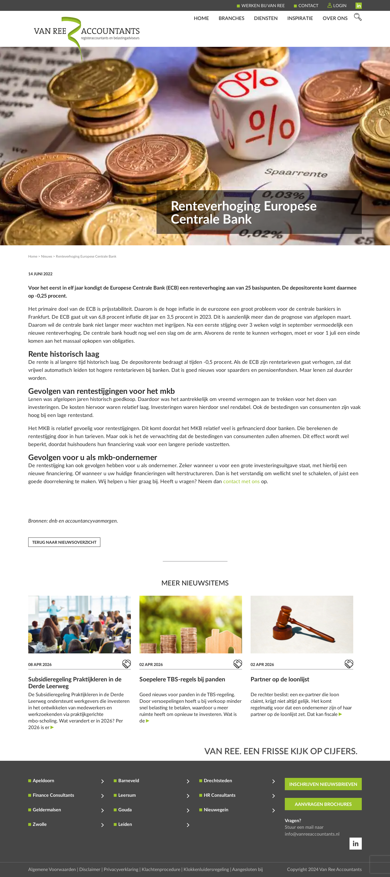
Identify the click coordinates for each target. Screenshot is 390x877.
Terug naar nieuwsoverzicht (64, 543)
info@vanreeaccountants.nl (312, 834)
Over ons (335, 38)
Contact (308, 6)
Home (201, 38)
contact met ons (241, 481)
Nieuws (46, 256)
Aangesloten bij (247, 869)
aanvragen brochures (323, 804)
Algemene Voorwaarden (52, 869)
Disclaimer (89, 869)
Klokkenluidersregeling (206, 869)
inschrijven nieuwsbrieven (323, 784)
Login (339, 6)
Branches (231, 38)
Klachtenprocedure (161, 869)
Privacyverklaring (121, 869)
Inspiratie (300, 38)
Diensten (266, 38)
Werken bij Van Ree (263, 6)
